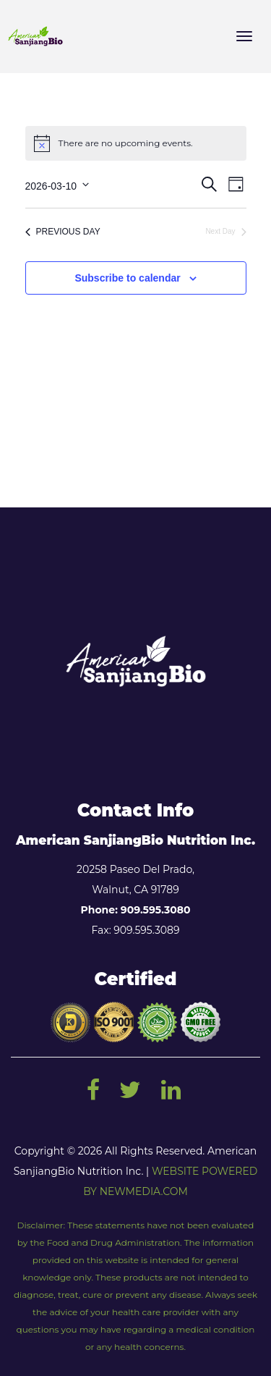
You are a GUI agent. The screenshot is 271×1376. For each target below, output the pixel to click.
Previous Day (62, 232)
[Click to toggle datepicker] (57, 184)
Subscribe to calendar (127, 278)
